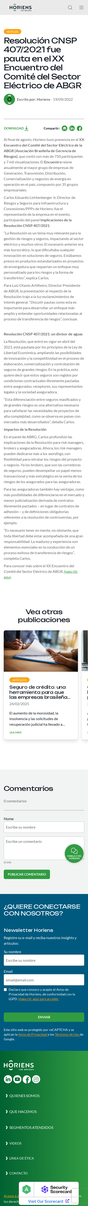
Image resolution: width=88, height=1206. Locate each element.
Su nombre (12, 952)
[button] (21, 1095)
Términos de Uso (67, 1034)
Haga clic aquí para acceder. (39, 999)
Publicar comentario (27, 874)
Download (16, 128)
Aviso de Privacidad (33, 1034)
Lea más (15, 732)
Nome (9, 819)
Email (8, 971)
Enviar (44, 1017)
